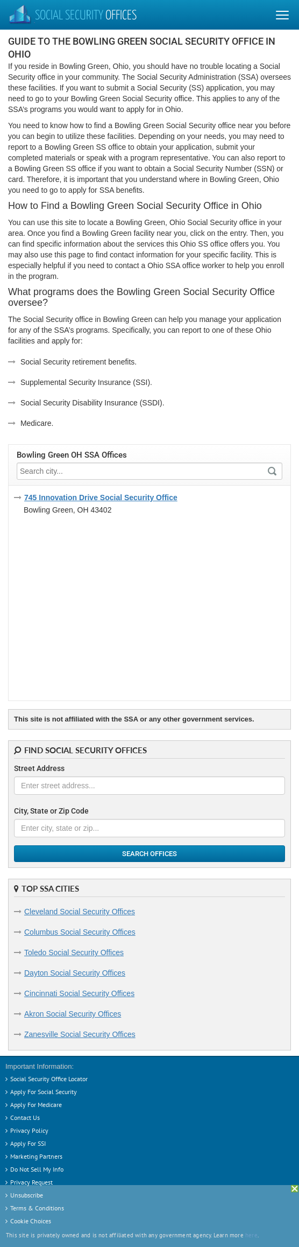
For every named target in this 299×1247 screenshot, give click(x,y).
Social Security (72, 16)
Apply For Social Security (43, 1092)
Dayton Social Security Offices (74, 973)
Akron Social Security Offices (72, 1014)
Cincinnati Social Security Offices (79, 993)
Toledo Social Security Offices (74, 952)
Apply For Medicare (36, 1105)
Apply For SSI (28, 1143)
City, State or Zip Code (51, 811)
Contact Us (25, 1117)
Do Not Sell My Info (36, 1169)
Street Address (39, 768)
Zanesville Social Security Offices (80, 1034)
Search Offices (149, 854)
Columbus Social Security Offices (80, 932)
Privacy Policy (29, 1130)
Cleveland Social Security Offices (79, 911)
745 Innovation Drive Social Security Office (100, 497)
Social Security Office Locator (49, 1079)
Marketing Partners (36, 1156)
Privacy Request (31, 1182)
